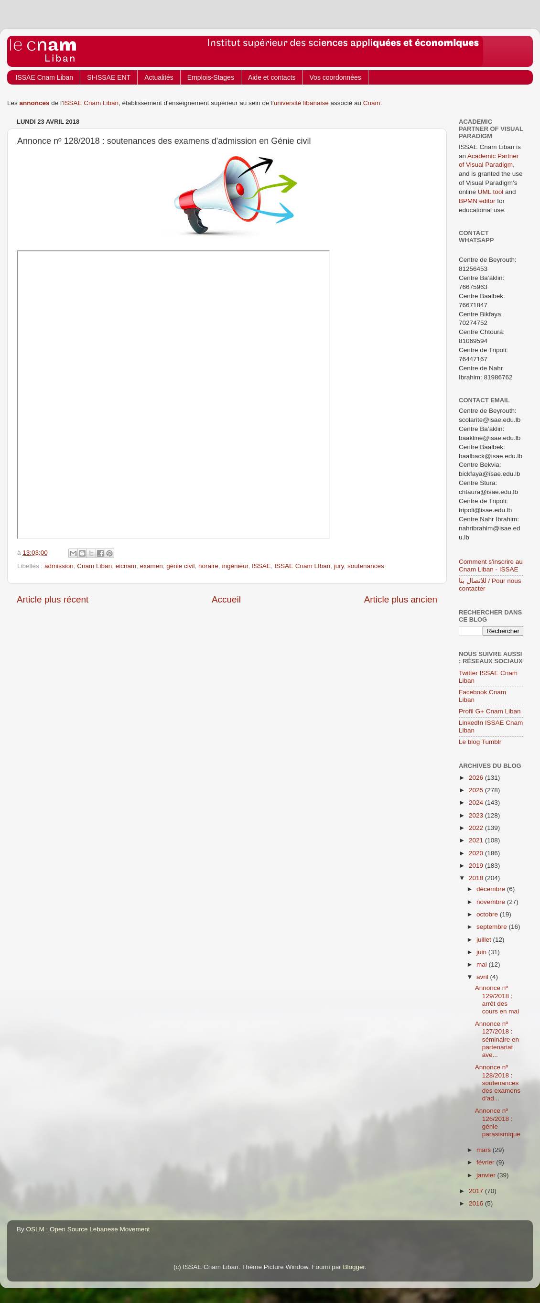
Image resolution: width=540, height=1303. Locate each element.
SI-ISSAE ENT (108, 77)
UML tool (491, 191)
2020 (477, 853)
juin (482, 952)
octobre (488, 914)
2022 (477, 827)
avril (483, 976)
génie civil (180, 566)
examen (151, 566)
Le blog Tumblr (480, 741)
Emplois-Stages (210, 77)
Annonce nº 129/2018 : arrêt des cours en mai (497, 999)
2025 (477, 790)
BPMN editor (477, 201)
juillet (484, 939)
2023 (477, 815)
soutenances (365, 566)
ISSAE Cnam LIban (302, 566)
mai (482, 964)
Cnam (371, 103)
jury (339, 566)
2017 (477, 1191)
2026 (477, 777)
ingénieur (235, 566)
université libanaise (301, 103)
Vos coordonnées (335, 77)
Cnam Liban (94, 566)
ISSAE (261, 566)
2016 (477, 1203)
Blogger (354, 1267)
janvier (486, 1175)
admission (59, 566)
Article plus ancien (400, 599)
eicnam (126, 566)
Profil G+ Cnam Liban (489, 711)
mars (484, 1149)
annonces (35, 103)
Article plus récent (52, 599)
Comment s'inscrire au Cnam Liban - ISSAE (491, 565)
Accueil (226, 599)
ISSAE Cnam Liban (45, 77)
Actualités (158, 77)
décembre (491, 889)
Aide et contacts (272, 77)
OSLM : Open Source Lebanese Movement (88, 1229)
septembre (492, 926)
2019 (477, 865)
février (486, 1162)
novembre (491, 901)
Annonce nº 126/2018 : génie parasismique (497, 1122)
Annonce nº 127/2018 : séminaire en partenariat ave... (497, 1039)
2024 (477, 802)
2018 (477, 878)
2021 (477, 840)
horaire (208, 566)
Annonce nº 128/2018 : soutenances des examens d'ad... (497, 1083)
